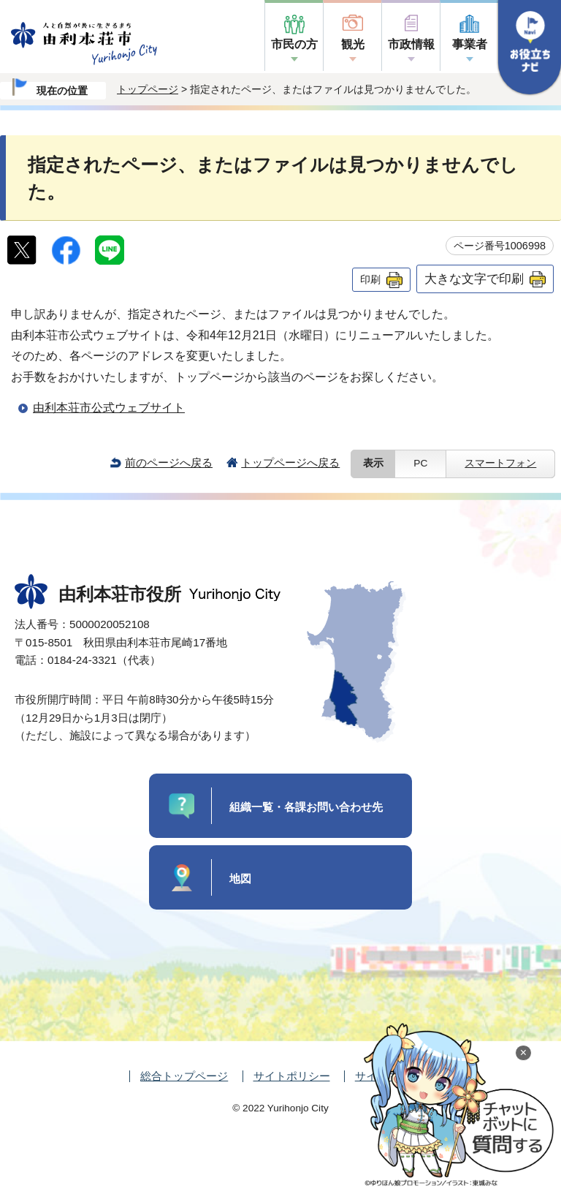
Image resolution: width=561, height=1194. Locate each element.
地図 (240, 878)
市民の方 (294, 44)
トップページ (147, 89)
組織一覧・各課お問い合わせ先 (306, 807)
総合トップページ (184, 1076)
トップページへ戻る (290, 462)
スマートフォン (500, 463)
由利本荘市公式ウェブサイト (109, 407)
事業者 (469, 44)
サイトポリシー (291, 1076)
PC (420, 463)
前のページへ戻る (169, 462)
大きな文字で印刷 (474, 278)
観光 (353, 44)
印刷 (370, 279)
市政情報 (411, 44)
